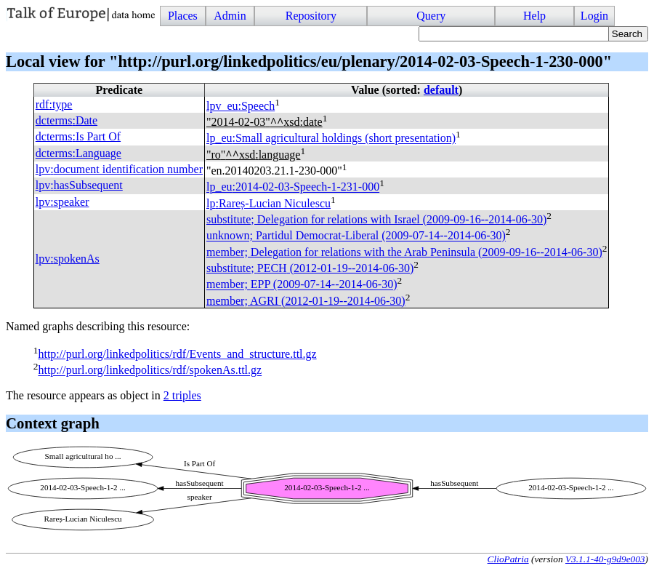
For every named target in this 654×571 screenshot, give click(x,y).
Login (594, 15)
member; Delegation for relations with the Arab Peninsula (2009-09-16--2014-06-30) (404, 252)
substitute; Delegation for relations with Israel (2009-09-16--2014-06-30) (376, 219)
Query (430, 15)
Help (534, 15)
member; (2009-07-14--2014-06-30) (301, 285)
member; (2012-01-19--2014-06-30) (305, 301)
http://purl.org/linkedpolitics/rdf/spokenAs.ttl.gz (150, 370)
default (441, 90)
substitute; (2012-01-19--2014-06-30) (309, 268)
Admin (230, 15)
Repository (311, 15)
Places (183, 15)
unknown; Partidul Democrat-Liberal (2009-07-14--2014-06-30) (356, 236)
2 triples (182, 395)
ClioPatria (508, 559)
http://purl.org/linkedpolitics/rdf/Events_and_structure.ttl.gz (177, 354)
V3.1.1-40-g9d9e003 (605, 559)
